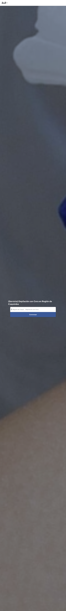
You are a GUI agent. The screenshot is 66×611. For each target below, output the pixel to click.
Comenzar (33, 314)
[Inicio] (4, 3)
